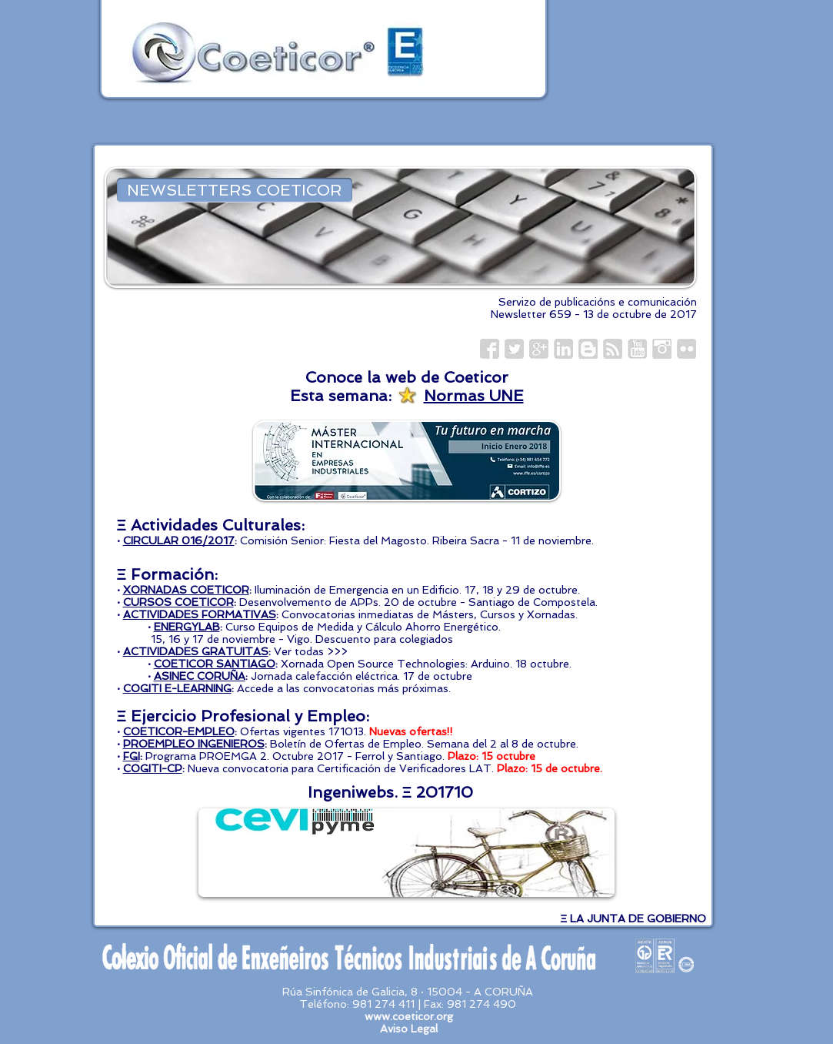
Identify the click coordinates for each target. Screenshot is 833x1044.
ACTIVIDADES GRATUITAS (195, 651)
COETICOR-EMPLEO (179, 731)
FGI (131, 756)
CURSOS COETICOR (178, 602)
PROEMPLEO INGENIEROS (194, 744)
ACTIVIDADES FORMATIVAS (199, 614)
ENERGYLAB (187, 627)
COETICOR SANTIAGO (214, 664)
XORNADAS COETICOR (186, 590)
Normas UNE (474, 395)
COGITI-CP (152, 768)
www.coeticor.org (409, 1016)
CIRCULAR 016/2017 (179, 540)
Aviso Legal (409, 1028)
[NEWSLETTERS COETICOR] (234, 190)
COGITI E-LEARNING (177, 688)
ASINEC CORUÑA (199, 676)
